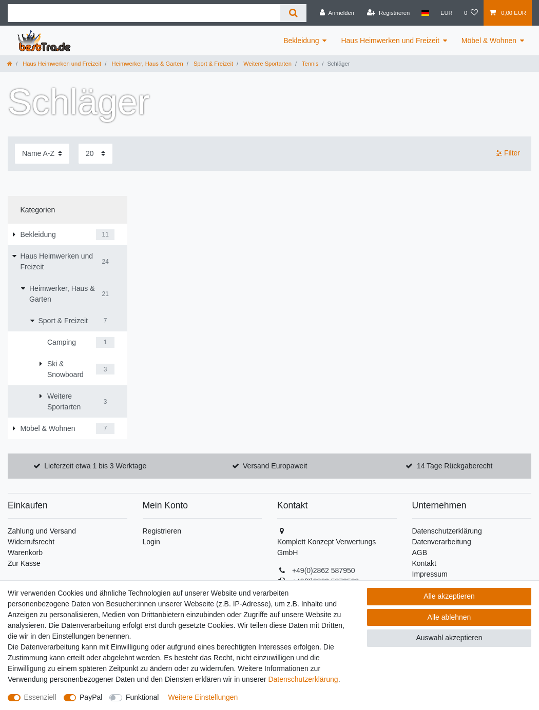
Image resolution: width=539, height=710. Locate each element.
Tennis (309, 64)
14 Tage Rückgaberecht (455, 466)
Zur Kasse (24, 563)
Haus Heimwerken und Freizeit (390, 40)
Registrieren (162, 531)
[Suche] (293, 13)
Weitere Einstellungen (203, 697)
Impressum (430, 574)
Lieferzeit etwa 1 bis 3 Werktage (95, 466)
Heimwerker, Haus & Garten (146, 64)
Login (151, 542)
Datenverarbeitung (441, 542)
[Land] (424, 13)
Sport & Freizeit (212, 64)
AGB (420, 552)
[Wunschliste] (471, 13)
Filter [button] (508, 153)
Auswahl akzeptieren (449, 638)
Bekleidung (301, 40)
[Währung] (446, 13)
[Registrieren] (388, 13)
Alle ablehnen (449, 617)
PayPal (91, 697)
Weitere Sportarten (267, 64)
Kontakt (424, 563)
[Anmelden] (337, 13)
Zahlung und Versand (42, 531)
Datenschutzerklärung (447, 531)
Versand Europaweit (275, 466)
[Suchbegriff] (144, 13)
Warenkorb (25, 552)
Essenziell (40, 697)
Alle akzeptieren (449, 596)
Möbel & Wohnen (488, 40)
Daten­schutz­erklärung (303, 679)
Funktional (142, 697)
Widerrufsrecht (31, 542)
